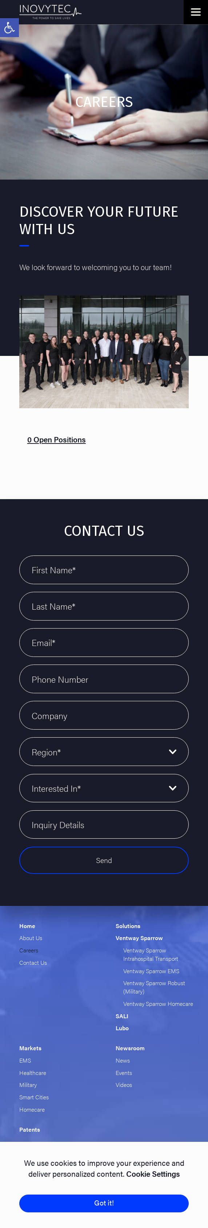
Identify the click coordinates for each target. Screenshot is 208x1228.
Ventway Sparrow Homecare (158, 1003)
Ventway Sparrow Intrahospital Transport (150, 954)
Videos (124, 1084)
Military (28, 1084)
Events (124, 1072)
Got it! (104, 1202)
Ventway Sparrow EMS (151, 971)
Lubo (122, 1028)
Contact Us (33, 962)
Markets (30, 1048)
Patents (29, 1129)
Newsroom (130, 1048)
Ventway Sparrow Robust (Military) (154, 987)
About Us (30, 938)
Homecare (32, 1109)
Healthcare (32, 1072)
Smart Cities (34, 1097)
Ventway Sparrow (139, 938)
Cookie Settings (152, 1173)
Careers (28, 950)
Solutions (128, 926)
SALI (122, 1016)
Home (27, 926)
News (123, 1060)
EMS (25, 1060)
